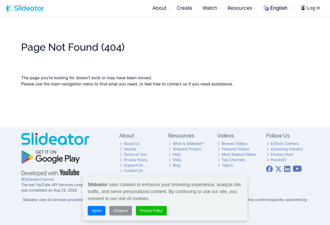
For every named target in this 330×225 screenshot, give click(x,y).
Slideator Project (187, 149)
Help (177, 154)
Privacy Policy (136, 160)
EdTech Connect (285, 143)
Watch (212, 8)
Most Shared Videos (239, 154)
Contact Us (133, 170)
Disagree (120, 210)
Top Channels (233, 160)
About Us (131, 143)
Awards (130, 149)
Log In (310, 8)
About (161, 8)
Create (186, 8)
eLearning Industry (287, 149)
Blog (176, 165)
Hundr (278, 160)
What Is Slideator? (188, 143)
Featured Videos (236, 149)
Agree (96, 210)
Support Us (133, 165)
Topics (227, 165)
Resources (242, 8)
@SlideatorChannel (37, 179)
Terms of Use (135, 154)
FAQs (177, 160)
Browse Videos (234, 143)
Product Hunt (282, 154)
